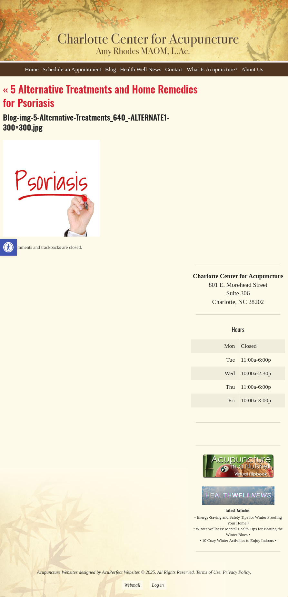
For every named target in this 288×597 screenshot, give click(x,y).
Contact (174, 69)
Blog (110, 69)
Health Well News (140, 69)
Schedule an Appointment (72, 69)
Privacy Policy (236, 572)
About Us (252, 69)
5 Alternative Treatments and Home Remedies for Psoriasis (100, 95)
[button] (8, 247)
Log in (158, 585)
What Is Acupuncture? (212, 69)
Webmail (132, 585)
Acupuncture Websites (57, 572)
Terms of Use (208, 572)
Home (32, 69)
